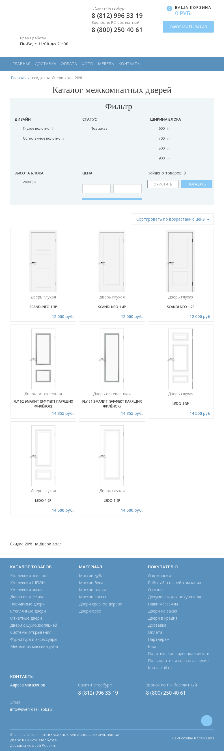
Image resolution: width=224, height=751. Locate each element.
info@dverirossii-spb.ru (31, 709)
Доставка (45, 63)
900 (164, 158)
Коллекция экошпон (29, 575)
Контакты (130, 63)
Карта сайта (160, 667)
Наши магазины (163, 604)
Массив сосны (92, 596)
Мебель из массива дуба (34, 646)
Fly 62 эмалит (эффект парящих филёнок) (43, 404)
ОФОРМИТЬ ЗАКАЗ (188, 26)
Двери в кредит (163, 618)
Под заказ (99, 128)
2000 (29, 182)
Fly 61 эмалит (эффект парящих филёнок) (112, 404)
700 (164, 138)
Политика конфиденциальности (178, 653)
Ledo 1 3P (181, 403)
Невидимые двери (27, 604)
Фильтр (112, 106)
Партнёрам (158, 639)
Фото (87, 63)
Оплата (69, 63)
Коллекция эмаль (27, 589)
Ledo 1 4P (112, 500)
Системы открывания (30, 632)
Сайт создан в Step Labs (193, 738)
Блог (152, 646)
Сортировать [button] (172, 219)
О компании (159, 575)
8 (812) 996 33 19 (117, 15)
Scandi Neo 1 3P (43, 306)
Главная (21, 63)
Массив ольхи (92, 589)
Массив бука (91, 582)
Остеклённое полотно (44, 138)
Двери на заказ (162, 611)
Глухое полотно (38, 128)
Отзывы (155, 589)
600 (164, 128)
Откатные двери (26, 618)
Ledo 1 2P (43, 500)
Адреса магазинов (27, 685)
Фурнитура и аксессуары (33, 639)
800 (164, 148)
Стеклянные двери (28, 611)
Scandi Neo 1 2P (181, 306)
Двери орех (90, 611)
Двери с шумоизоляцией (33, 625)
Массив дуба (91, 575)
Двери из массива (27, 596)
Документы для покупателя (174, 596)
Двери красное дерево (100, 604)
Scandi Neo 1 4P (112, 306)
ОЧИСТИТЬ (163, 184)
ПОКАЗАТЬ (197, 184)
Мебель (106, 63)
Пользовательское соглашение (178, 660)
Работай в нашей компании (174, 582)
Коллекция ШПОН (27, 582)
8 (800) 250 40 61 (117, 29)
